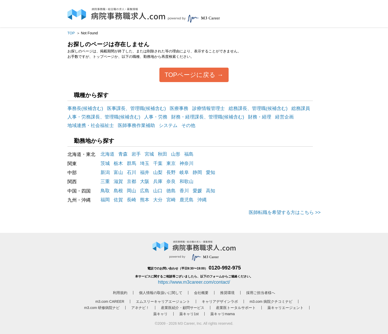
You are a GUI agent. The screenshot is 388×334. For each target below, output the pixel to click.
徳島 (171, 190)
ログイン (269, 14)
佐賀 (118, 199)
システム (168, 125)
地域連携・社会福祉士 (90, 125)
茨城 (105, 163)
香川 (184, 190)
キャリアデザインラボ (220, 301)
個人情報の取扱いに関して (160, 293)
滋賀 (118, 181)
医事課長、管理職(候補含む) (136, 108)
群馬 (131, 163)
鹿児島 (186, 199)
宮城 (149, 154)
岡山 (131, 190)
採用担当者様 (311, 13)
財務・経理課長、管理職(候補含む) (207, 117)
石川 (131, 172)
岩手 (136, 154)
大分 (157, 199)
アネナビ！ (140, 308)
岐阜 (184, 172)
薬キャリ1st (189, 314)
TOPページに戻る (190, 74)
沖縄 (202, 199)
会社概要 (201, 293)
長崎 (131, 199)
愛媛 (197, 190)
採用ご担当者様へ (260, 293)
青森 (123, 154)
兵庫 (157, 181)
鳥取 (105, 190)
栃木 (118, 163)
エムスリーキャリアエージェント (163, 301)
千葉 (157, 163)
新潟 (105, 172)
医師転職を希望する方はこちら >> (285, 212)
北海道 (107, 154)
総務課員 (300, 108)
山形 (175, 154)
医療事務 (179, 108)
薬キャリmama (222, 314)
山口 (157, 190)
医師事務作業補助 (136, 125)
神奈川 (186, 163)
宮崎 (171, 199)
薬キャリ (160, 314)
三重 (105, 181)
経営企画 (284, 117)
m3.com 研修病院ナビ (102, 308)
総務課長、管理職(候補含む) (258, 108)
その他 (188, 125)
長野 (171, 172)
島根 (118, 190)
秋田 (162, 154)
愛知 (210, 172)
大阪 (144, 181)
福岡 (105, 199)
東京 (171, 163)
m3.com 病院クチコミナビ (271, 301)
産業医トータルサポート (236, 308)
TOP (71, 33)
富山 (118, 172)
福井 (144, 172)
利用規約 (120, 293)
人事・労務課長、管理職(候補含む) (103, 117)
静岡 (197, 172)
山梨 (157, 172)
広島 (144, 190)
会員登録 (290, 14)
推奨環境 (227, 293)
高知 (210, 190)
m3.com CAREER (109, 301)
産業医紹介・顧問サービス (182, 308)
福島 (188, 154)
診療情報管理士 (208, 108)
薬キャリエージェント (285, 308)
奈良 (171, 181)
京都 (131, 181)
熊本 (144, 199)
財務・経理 (259, 117)
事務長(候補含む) (85, 108)
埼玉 (144, 163)
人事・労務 (155, 117)
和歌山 (186, 181)
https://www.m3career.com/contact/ (194, 282)
